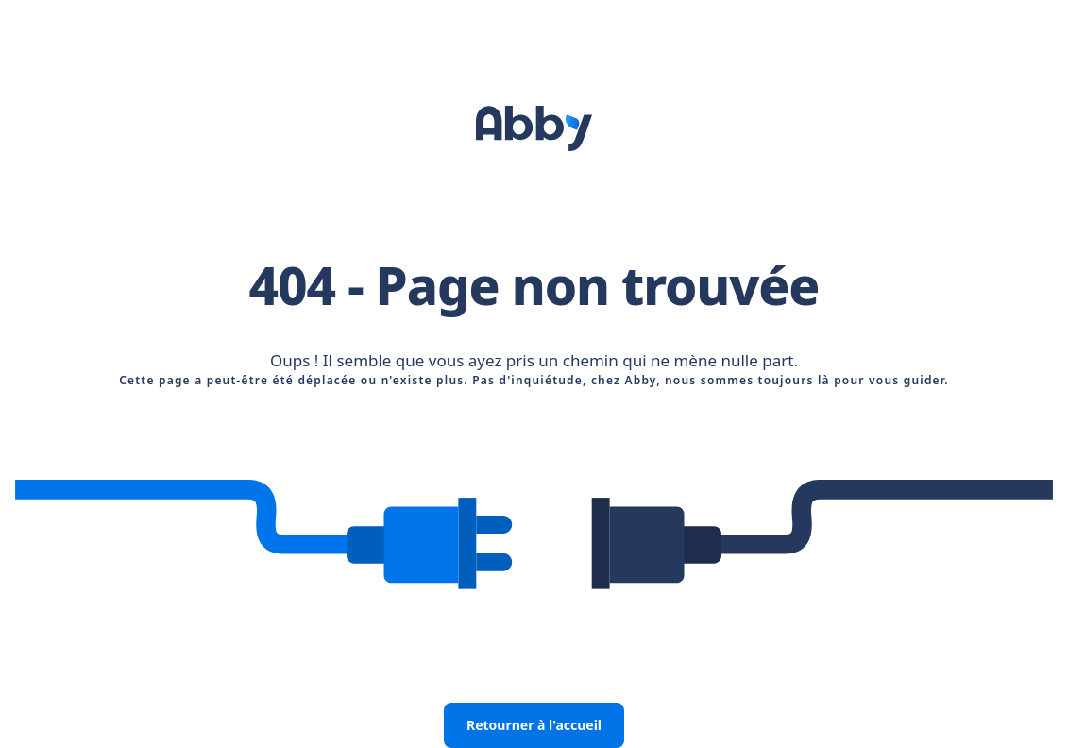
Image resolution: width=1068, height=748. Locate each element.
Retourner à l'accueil (534, 725)
